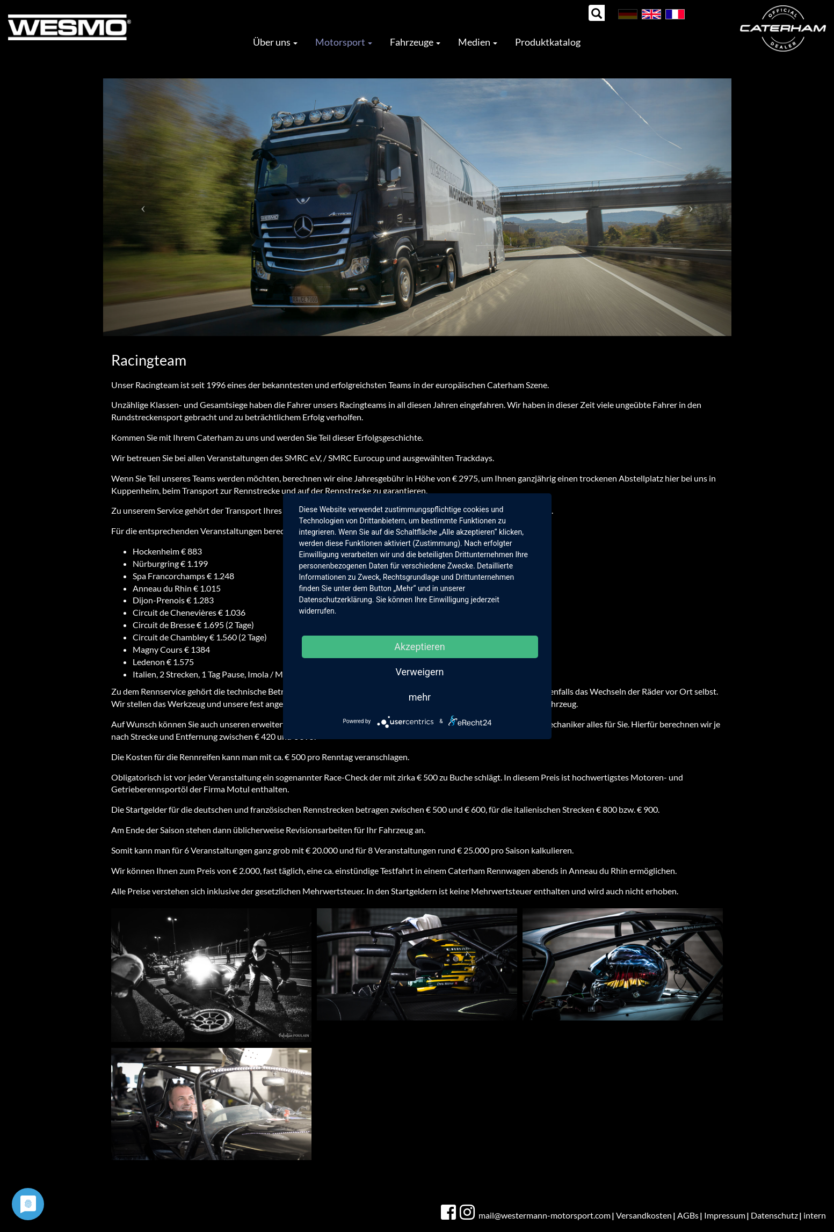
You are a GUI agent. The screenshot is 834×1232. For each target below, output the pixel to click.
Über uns (275, 42)
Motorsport (343, 42)
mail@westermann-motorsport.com (544, 1215)
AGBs (688, 1215)
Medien (477, 42)
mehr (420, 697)
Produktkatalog (548, 42)
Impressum (724, 1215)
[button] (143, 207)
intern (814, 1215)
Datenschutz (774, 1215)
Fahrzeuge (415, 42)
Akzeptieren (419, 646)
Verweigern (419, 671)
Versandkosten (644, 1215)
